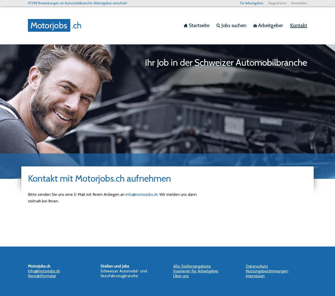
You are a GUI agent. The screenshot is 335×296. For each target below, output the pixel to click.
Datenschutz (257, 266)
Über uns (181, 275)
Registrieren (278, 3)
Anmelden (299, 3)
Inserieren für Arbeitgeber (196, 271)
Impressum (255, 275)
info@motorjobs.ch (142, 194)
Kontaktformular (42, 275)
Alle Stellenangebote (192, 266)
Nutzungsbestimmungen (267, 271)
